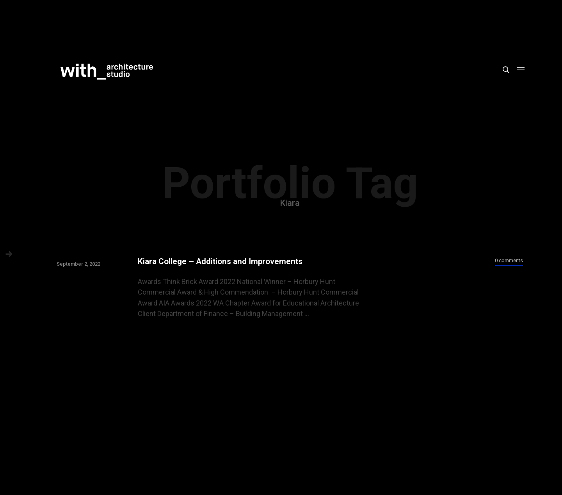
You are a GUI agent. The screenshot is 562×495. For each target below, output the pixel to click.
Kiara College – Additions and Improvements (220, 261)
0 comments (509, 260)
